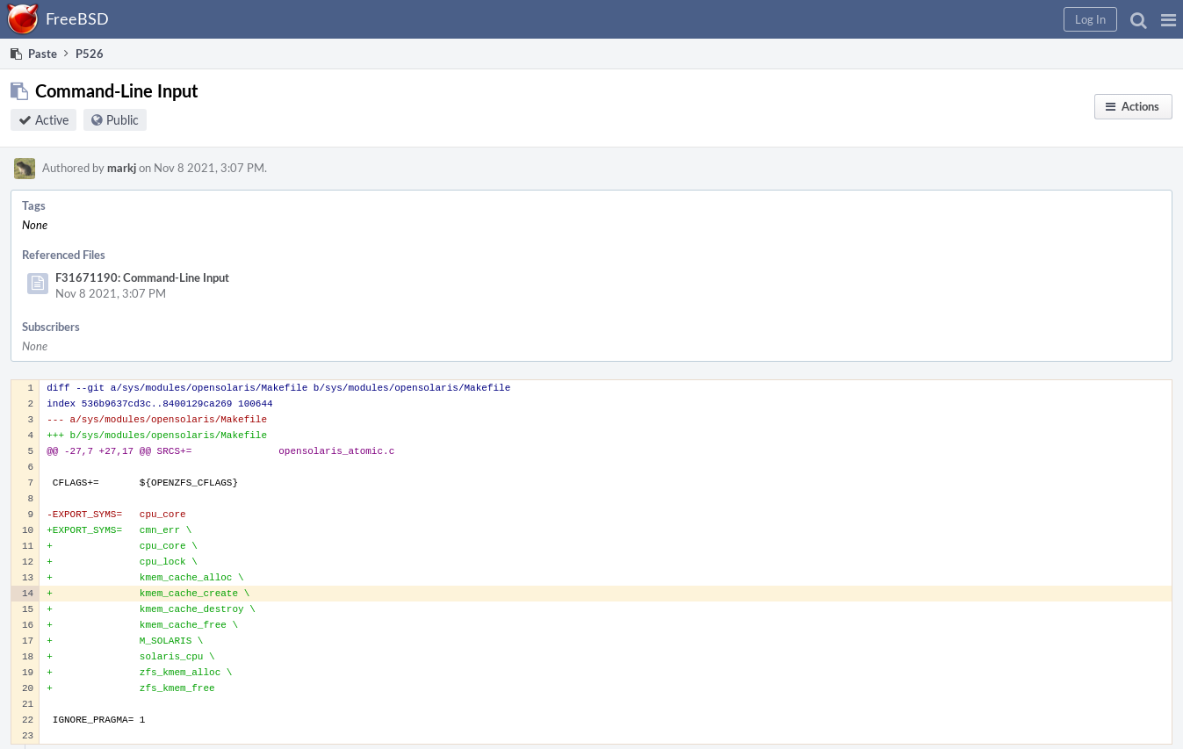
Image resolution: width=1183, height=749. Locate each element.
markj (121, 168)
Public (122, 120)
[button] (1168, 19)
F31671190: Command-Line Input (142, 277)
